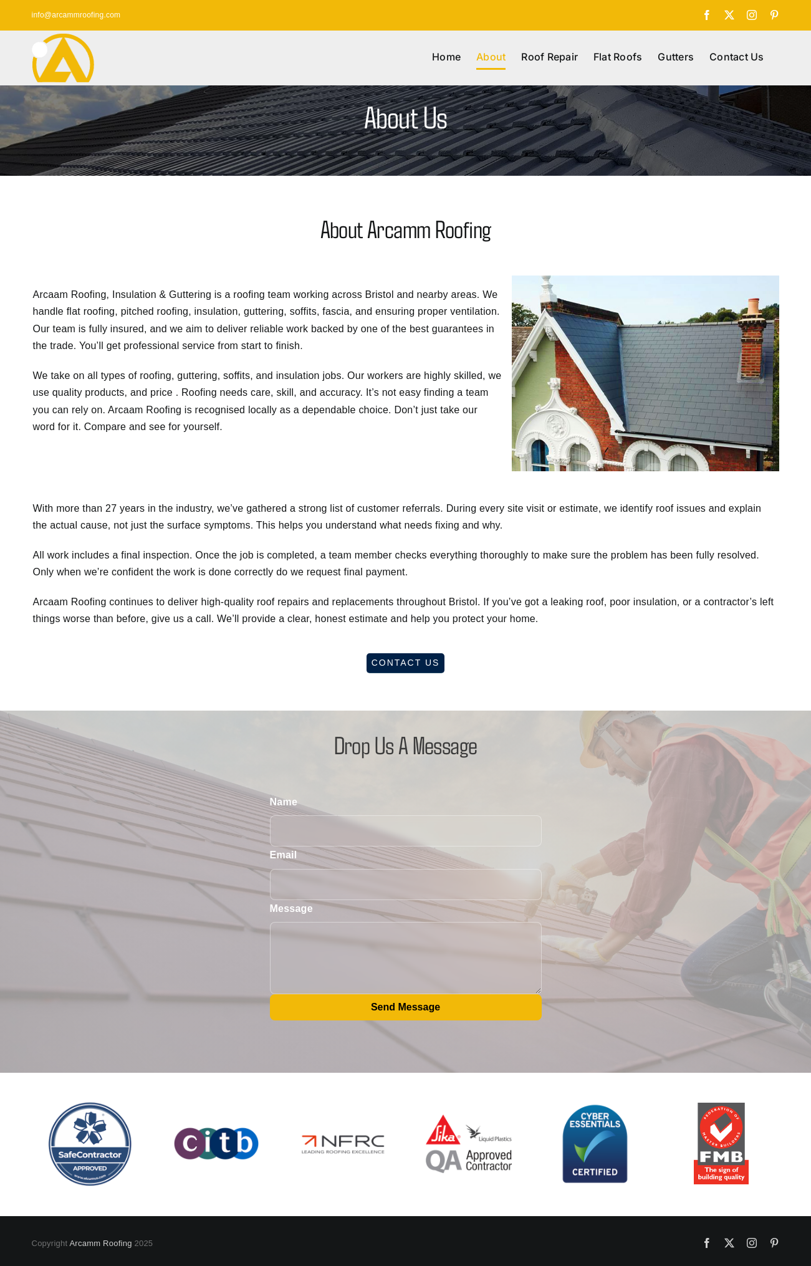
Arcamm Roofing (100, 1243)
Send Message (405, 1007)
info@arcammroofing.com (76, 15)
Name (284, 802)
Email (283, 855)
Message (291, 908)
